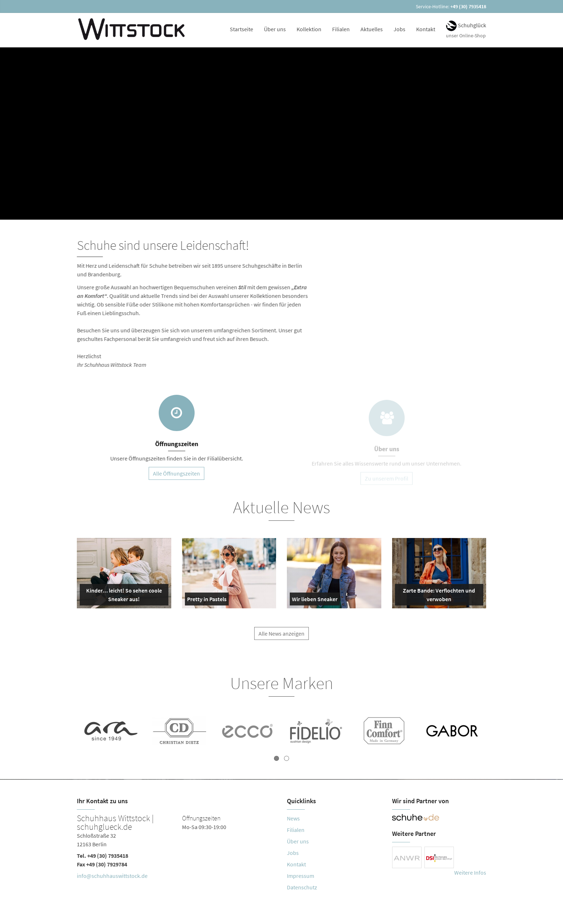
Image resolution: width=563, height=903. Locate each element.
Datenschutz (302, 887)
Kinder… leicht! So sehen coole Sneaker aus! (122, 596)
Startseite (241, 29)
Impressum (300, 875)
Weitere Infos (470, 872)
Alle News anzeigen (281, 637)
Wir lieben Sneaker (315, 600)
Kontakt (425, 29)
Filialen (341, 29)
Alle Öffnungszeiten (176, 473)
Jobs (399, 29)
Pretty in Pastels (207, 600)
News (293, 818)
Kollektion (309, 29)
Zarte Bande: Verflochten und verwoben (436, 596)
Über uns (275, 29)
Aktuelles (371, 29)
